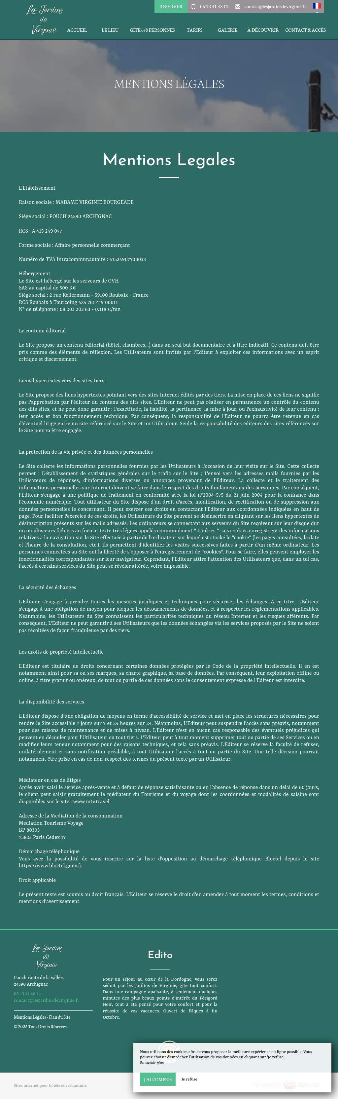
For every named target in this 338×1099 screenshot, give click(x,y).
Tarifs (195, 30)
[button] (317, 6)
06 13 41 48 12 (214, 6)
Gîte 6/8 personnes (152, 30)
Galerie (227, 30)
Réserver (170, 6)
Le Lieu (110, 30)
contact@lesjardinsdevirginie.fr (275, 6)
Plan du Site (59, 1017)
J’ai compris (158, 1079)
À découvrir (263, 30)
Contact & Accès (305, 30)
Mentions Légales (30, 1017)
